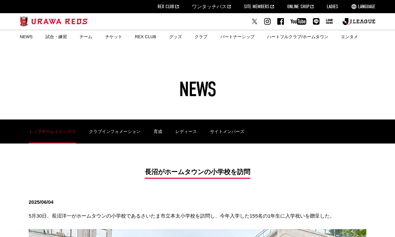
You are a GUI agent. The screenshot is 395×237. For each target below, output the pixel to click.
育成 (158, 131)
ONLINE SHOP (298, 7)
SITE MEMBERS (256, 7)
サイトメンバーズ (227, 131)
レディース (186, 131)
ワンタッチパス (209, 7)
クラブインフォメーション (114, 131)
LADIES (332, 7)
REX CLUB (166, 7)
